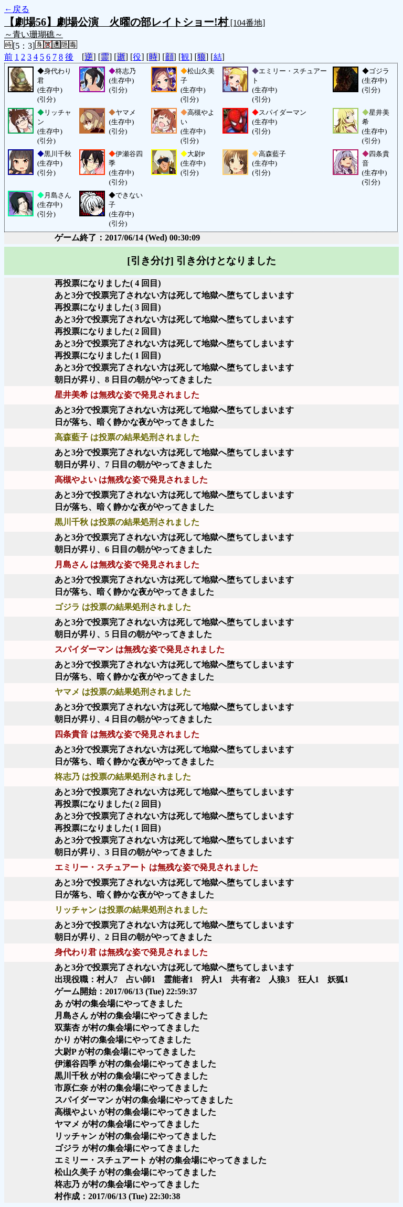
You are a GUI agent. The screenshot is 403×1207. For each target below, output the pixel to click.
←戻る (16, 9)
